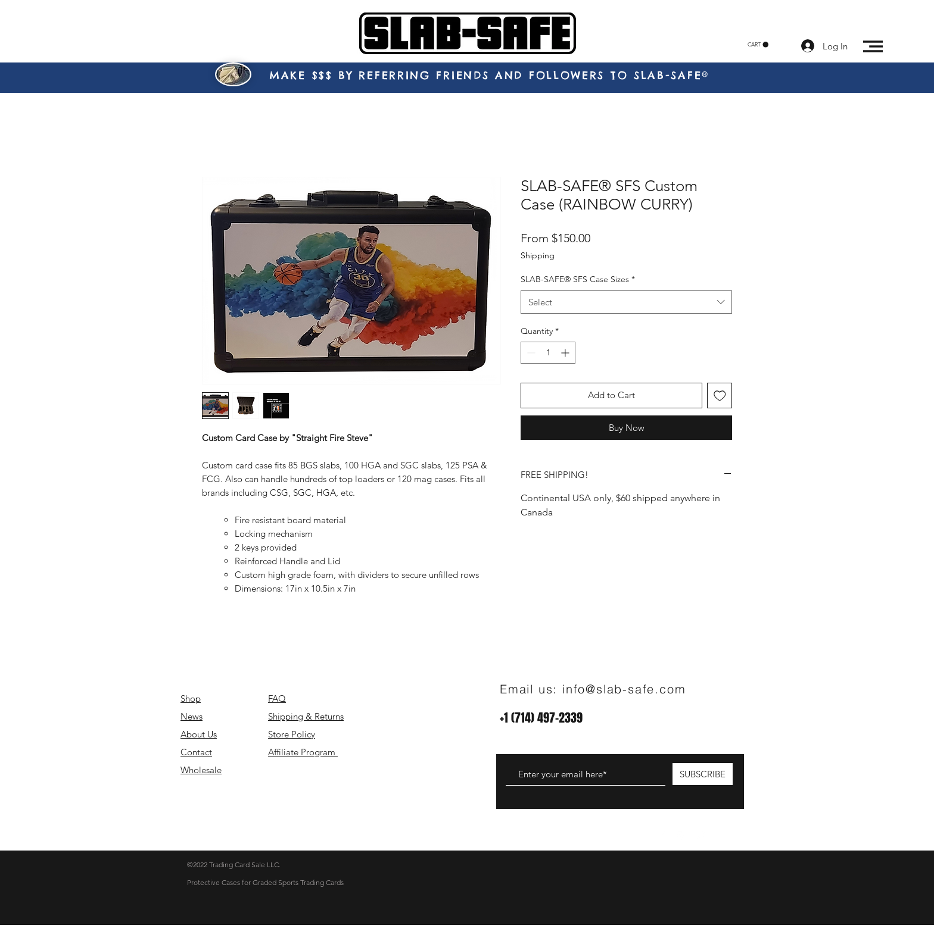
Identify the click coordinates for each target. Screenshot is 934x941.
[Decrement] (529, 352)
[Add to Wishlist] (720, 395)
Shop (190, 698)
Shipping (538, 255)
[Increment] (566, 352)
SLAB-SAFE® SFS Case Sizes (578, 279)
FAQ (277, 698)
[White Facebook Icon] (662, 836)
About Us (198, 734)
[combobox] (626, 302)
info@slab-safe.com (624, 688)
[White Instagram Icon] (681, 836)
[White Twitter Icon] (700, 836)
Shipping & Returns (306, 716)
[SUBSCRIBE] (703, 774)
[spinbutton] (548, 352)
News (191, 716)
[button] (758, 45)
